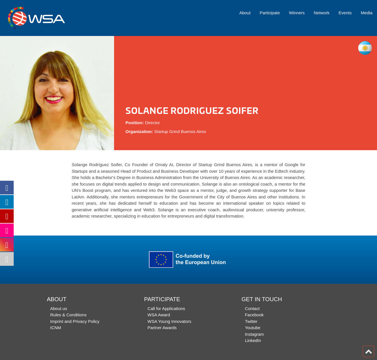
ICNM (55, 327)
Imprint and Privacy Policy (75, 321)
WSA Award (158, 314)
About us (58, 308)
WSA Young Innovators (169, 321)
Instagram (254, 334)
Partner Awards (162, 327)
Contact (252, 308)
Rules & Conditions (68, 314)
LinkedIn (253, 340)
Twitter (251, 321)
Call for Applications (166, 308)
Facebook (254, 314)
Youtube (253, 327)
